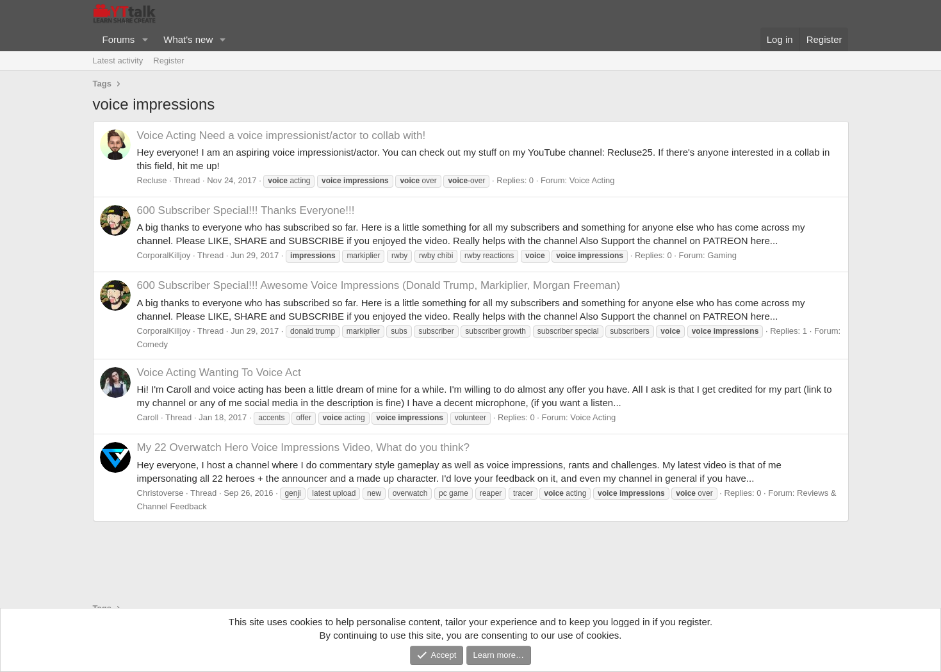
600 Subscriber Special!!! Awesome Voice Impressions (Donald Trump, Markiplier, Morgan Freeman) (379, 285)
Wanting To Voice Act (219, 372)
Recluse (152, 180)
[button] (145, 39)
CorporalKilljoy (164, 255)
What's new (188, 39)
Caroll (148, 417)
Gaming (722, 255)
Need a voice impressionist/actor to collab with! (281, 135)
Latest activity (118, 60)
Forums (118, 39)
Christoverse (160, 493)
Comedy (152, 344)
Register (168, 60)
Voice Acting (592, 180)
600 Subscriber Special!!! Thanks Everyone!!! (246, 210)
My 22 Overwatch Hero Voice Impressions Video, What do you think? (303, 447)
